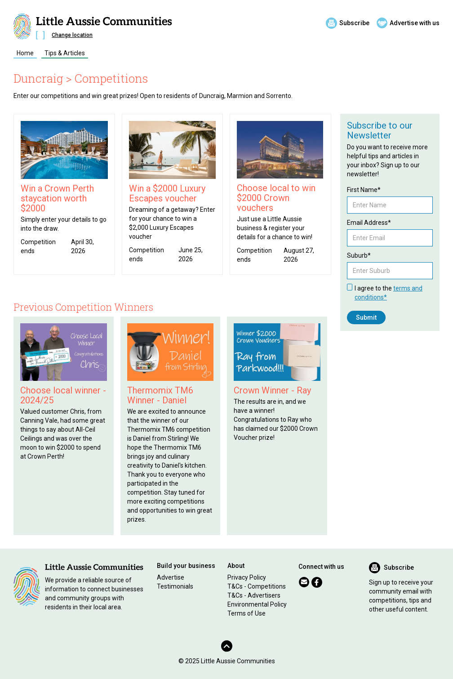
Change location (72, 35)
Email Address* (369, 222)
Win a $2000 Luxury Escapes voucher (167, 193)
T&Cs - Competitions (256, 586)
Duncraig (38, 78)
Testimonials (175, 586)
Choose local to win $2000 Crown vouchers (276, 198)
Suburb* (359, 255)
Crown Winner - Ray (272, 390)
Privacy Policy (246, 577)
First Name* (364, 189)
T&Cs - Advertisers (253, 595)
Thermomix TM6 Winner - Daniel (160, 395)
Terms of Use (246, 613)
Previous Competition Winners (83, 307)
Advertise (170, 577)
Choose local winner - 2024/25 (63, 395)
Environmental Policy (257, 604)
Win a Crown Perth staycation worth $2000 (57, 198)
